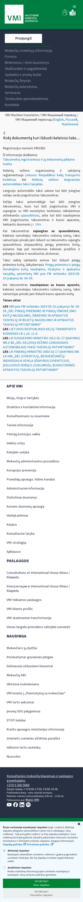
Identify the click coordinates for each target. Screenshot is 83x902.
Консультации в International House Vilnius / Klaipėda (38, 588)
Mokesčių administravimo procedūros (33, 461)
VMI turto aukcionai (20, 702)
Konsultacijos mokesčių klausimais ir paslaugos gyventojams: (40, 778)
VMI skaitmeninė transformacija (29, 618)
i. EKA (37, 224)
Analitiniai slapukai (17, 867)
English (59, 119)
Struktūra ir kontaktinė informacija (31, 407)
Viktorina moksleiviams (23, 684)
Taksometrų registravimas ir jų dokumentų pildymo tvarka (39, 161)
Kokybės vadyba (18, 452)
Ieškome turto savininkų (23, 747)
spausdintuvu (30, 215)
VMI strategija (16, 542)
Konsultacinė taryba (20, 533)
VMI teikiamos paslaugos (24, 600)
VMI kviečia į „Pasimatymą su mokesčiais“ (36, 693)
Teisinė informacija (20, 425)
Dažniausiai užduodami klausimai (30, 666)
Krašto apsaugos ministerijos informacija (35, 729)
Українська (69, 124)
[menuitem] (28, 50)
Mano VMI (32, 800)
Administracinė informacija (25, 488)
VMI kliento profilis (20, 609)
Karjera (12, 524)
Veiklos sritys (16, 443)
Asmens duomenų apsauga (25, 506)
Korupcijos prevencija (21, 470)
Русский (71, 119)
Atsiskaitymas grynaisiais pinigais (30, 657)
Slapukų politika (12, 844)
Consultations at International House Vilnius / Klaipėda (38, 575)
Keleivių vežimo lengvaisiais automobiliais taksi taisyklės (41, 182)
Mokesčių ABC (16, 675)
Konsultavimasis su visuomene (28, 416)
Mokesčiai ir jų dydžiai (22, 648)
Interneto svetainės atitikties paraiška (33, 738)
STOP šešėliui (16, 720)
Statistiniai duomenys (22, 497)
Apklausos (14, 551)
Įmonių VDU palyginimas (23, 711)
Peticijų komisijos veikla (23, 434)
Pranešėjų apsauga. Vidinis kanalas (31, 479)
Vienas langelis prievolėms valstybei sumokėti (38, 627)
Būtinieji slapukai (16, 850)
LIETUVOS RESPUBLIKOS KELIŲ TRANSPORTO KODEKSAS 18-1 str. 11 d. (39, 331)
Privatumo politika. (38, 844)
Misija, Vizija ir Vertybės (23, 398)
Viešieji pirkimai (17, 515)
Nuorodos (14, 756)
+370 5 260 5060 (18, 785)
